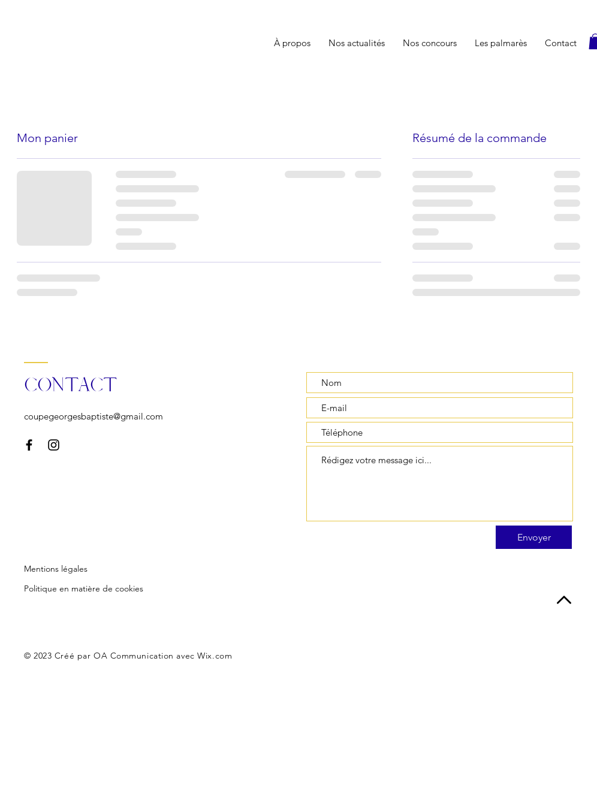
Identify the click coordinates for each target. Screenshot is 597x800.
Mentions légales (56, 568)
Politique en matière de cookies (83, 588)
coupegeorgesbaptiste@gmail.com (93, 416)
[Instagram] (53, 444)
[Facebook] (29, 444)
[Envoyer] (534, 537)
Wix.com (214, 655)
